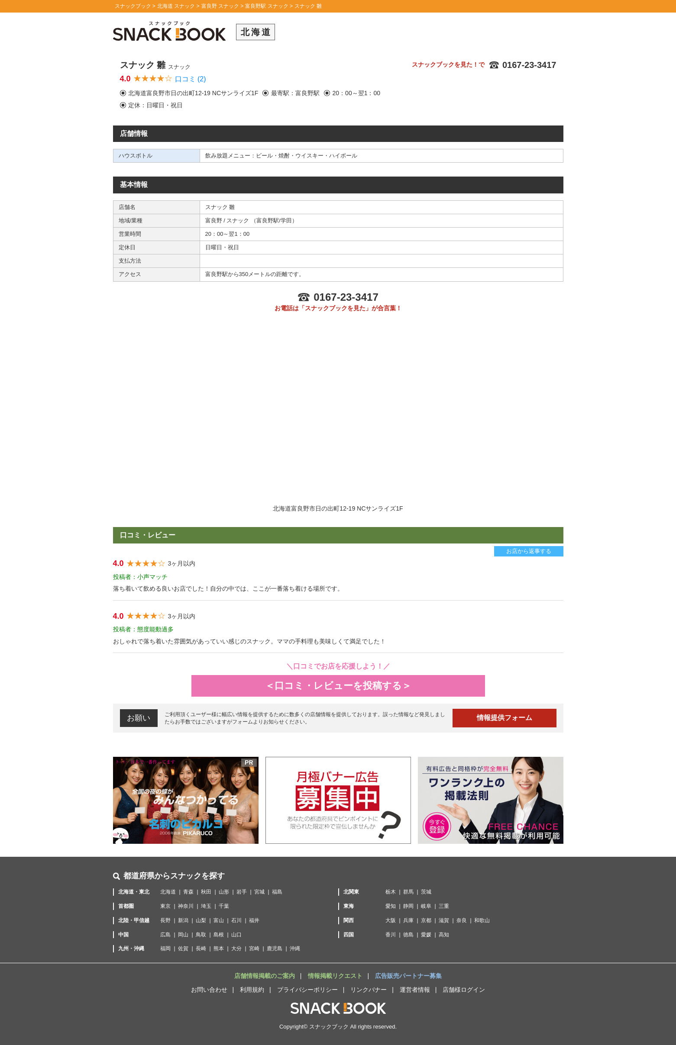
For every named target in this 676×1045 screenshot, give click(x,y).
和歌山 (482, 920)
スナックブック (133, 6)
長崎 (201, 948)
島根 (218, 935)
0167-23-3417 (522, 65)
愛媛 (426, 935)
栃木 (390, 892)
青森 (188, 892)
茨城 (426, 892)
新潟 (183, 920)
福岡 (165, 948)
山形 (224, 892)
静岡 (408, 906)
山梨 (201, 920)
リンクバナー (368, 989)
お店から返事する (528, 551)
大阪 (390, 920)
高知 (444, 935)
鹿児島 (274, 948)
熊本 (218, 948)
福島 (277, 892)
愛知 (390, 906)
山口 (236, 935)
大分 (236, 948)
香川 (390, 935)
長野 (165, 920)
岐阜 (426, 906)
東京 (165, 906)
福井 (254, 920)
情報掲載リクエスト (336, 975)
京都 (426, 920)
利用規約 (252, 989)
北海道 (168, 892)
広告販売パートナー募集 (408, 975)
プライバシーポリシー (307, 989)
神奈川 (186, 906)
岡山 (183, 935)
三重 (444, 906)
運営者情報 (415, 989)
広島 (165, 935)
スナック (238, 220)
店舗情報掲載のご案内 (265, 975)
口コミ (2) (190, 79)
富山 (218, 920)
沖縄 (295, 948)
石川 (236, 920)
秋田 (206, 892)
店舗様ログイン (464, 989)
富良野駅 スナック (266, 6)
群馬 (408, 892)
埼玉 (206, 906)
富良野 (214, 220)
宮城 (259, 892)
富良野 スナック (220, 6)
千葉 (224, 906)
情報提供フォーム (504, 717)
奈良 (461, 920)
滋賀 (444, 920)
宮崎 (254, 948)
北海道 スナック (176, 6)
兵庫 (408, 920)
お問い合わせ (209, 989)
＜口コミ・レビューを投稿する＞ (338, 685)
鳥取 (201, 935)
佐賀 (183, 948)
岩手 (241, 892)
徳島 (408, 935)
